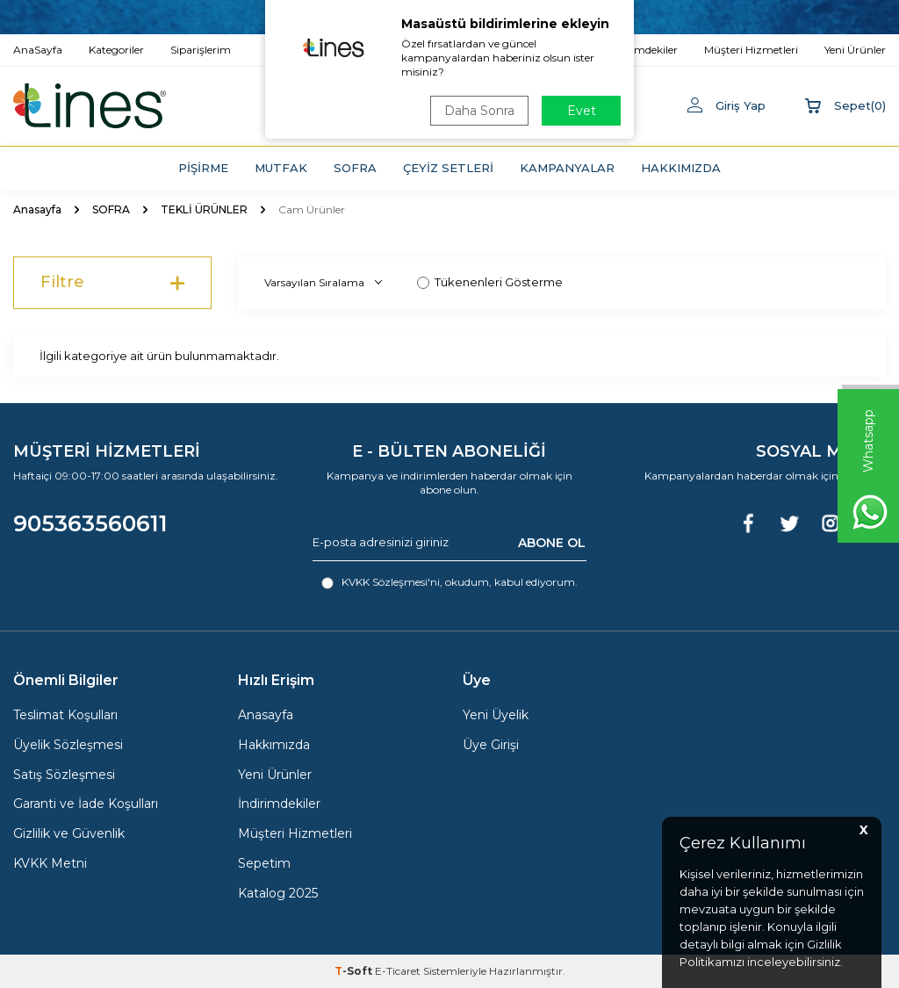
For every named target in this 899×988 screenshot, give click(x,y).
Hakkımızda (274, 745)
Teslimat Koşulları (65, 715)
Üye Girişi (491, 745)
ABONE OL (552, 542)
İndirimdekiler (279, 803)
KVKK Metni (50, 863)
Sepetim (264, 863)
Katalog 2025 (278, 893)
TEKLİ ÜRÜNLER (204, 209)
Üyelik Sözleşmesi (68, 745)
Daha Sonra (479, 111)
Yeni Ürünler (275, 774)
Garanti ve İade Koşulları (85, 803)
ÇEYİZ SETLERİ (448, 168)
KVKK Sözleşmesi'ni (391, 581)
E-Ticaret (398, 970)
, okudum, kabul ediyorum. (449, 582)
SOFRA (355, 168)
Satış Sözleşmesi (64, 774)
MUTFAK (281, 168)
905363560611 (90, 523)
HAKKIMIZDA (681, 168)
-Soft (354, 970)
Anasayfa (37, 209)
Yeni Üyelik (496, 715)
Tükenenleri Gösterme (490, 282)
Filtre (112, 282)
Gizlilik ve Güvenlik (69, 833)
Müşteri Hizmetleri (295, 833)
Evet (581, 111)
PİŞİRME (203, 168)
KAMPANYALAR (567, 168)
